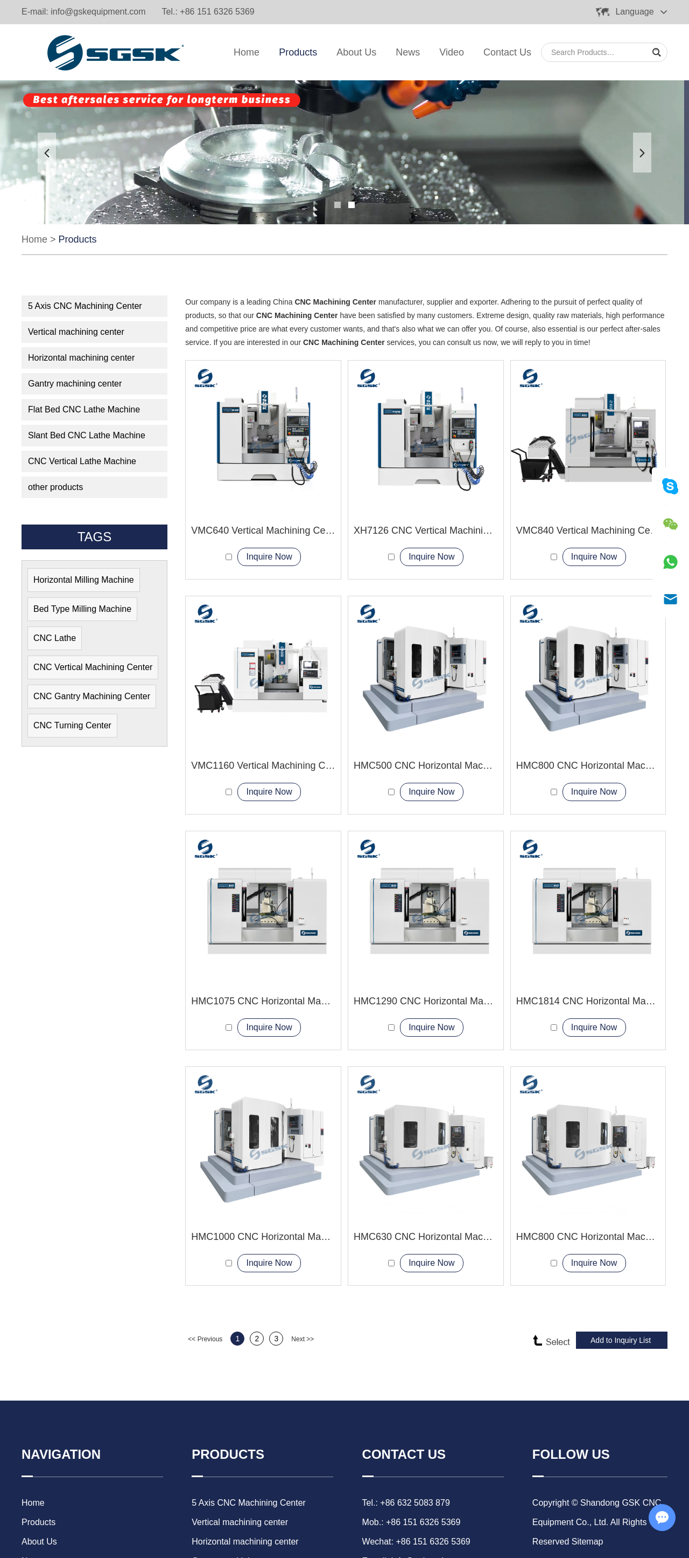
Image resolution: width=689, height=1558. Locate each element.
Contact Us (507, 52)
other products (55, 487)
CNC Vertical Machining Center (92, 667)
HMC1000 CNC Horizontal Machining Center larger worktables (325, 1236)
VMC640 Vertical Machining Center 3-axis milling (295, 530)
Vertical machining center (76, 331)
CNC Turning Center (72, 725)
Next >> (302, 1339)
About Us (356, 52)
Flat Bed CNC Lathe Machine (84, 409)
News (408, 52)
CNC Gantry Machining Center (91, 696)
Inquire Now (269, 556)
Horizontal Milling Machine (83, 579)
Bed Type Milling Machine (82, 608)
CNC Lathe (54, 638)
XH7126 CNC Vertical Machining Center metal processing (477, 530)
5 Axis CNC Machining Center (85, 306)
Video (451, 52)
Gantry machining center (75, 383)
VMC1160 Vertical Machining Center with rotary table (304, 765)
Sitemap (587, 1541)
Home (246, 52)
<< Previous (205, 1339)
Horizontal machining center (81, 357)
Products (298, 52)
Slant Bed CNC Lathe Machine (86, 435)
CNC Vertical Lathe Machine (82, 461)
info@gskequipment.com (98, 11)
